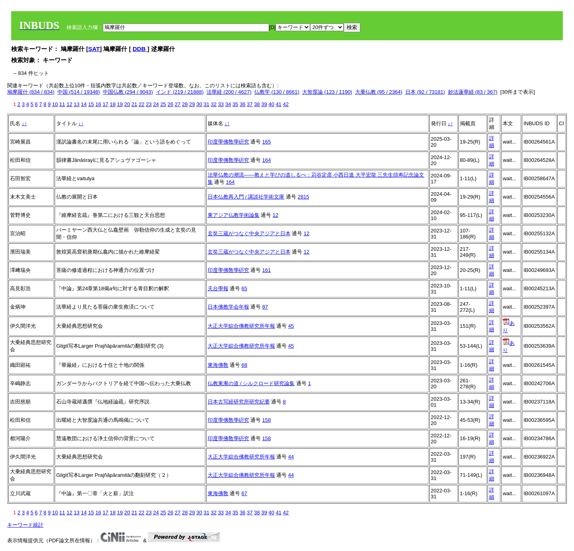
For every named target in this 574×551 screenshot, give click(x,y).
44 (291, 457)
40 (271, 104)
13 (76, 104)
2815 (303, 197)
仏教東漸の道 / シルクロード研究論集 (251, 383)
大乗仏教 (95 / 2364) (379, 92)
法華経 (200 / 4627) (229, 92)
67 (244, 493)
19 (120, 104)
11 (62, 104)
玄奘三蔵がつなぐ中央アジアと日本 (249, 233)
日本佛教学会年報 (228, 307)
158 (266, 420)
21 (134, 104)
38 (256, 104)
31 (206, 104)
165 (266, 142)
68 (244, 365)
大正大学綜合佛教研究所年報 (241, 326)
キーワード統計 (25, 525)
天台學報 (218, 288)
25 (163, 104)
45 (291, 326)
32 (213, 104)
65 (244, 288)
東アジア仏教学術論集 (233, 215)
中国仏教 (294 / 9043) (128, 92)
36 (242, 104)
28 (184, 104)
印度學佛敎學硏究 (228, 142)
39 (264, 104)
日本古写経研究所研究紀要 (239, 402)
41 (278, 104)
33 (221, 104)
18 (112, 104)
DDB (140, 48)
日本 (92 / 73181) (425, 92)
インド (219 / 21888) (180, 92)
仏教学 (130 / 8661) (276, 92)
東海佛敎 (218, 365)
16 (98, 104)
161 (266, 270)
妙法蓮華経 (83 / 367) (472, 92)
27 (177, 104)
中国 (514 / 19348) (78, 92)
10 (55, 104)
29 (192, 104)
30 (199, 104)
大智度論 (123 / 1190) (327, 92)
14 (83, 104)
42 (286, 104)
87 (265, 307)
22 (141, 104)
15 (91, 104)
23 (148, 104)
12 (69, 104)
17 (105, 104)
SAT (94, 48)
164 (266, 160)
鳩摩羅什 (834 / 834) (31, 92)
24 (156, 104)
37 (249, 104)
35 (235, 104)
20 (127, 104)
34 (228, 104)
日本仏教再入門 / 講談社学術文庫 (246, 197)
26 (170, 104)
